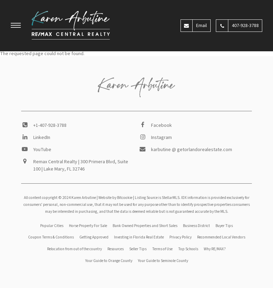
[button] (16, 26)
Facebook (161, 125)
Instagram (161, 137)
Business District (196, 226)
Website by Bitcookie (115, 198)
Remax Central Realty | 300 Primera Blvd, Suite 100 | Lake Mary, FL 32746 (80, 165)
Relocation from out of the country (74, 249)
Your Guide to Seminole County (163, 261)
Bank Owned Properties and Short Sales (145, 226)
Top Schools (188, 249)
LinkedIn (41, 137)
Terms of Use (162, 249)
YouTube (42, 149)
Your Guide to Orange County (108, 261)
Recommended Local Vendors (221, 237)
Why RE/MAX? (215, 249)
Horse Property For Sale (88, 226)
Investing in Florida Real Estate (139, 237)
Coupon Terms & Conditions (51, 237)
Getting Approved (93, 237)
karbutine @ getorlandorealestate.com (191, 149)
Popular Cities (51, 226)
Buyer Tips (224, 226)
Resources (115, 249)
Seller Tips (138, 249)
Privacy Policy (180, 237)
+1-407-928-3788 (50, 125)
